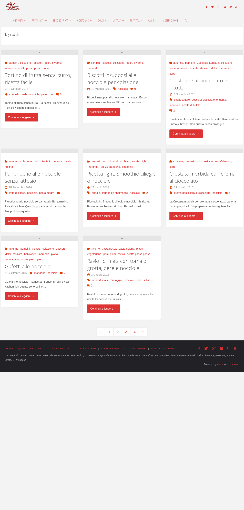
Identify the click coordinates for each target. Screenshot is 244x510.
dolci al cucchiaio (119, 253)
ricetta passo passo (30, 114)
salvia (146, 418)
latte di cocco (17, 284)
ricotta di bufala (191, 151)
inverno (56, 108)
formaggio (116, 418)
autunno (178, 108)
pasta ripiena (126, 386)
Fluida (219, 502)
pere (44, 140)
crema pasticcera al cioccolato (192, 284)
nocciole (34, 140)
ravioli (121, 392)
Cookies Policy (113, 486)
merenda (10, 114)
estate (135, 253)
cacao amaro (182, 145)
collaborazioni (178, 114)
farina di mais (100, 418)
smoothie (127, 258)
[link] (185, 20)
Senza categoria (110, 258)
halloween (30, 392)
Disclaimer (138, 486)
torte (46, 114)
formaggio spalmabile (115, 284)
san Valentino (223, 253)
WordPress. (232, 502)
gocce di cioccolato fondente (209, 145)
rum (51, 140)
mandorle (39, 411)
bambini (13, 108)
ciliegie (96, 284)
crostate (193, 114)
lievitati (46, 253)
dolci (47, 108)
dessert (38, 108)
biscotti (107, 108)
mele (24, 140)
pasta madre (46, 284)
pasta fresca (109, 386)
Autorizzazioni (163, 486)
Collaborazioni (59, 486)
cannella (14, 140)
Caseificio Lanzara (208, 108)
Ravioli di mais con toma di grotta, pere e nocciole (117, 402)
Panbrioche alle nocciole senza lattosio (33, 269)
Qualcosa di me (30, 486)
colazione (26, 108)
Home (9, 486)
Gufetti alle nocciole (27, 404)
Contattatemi (86, 486)
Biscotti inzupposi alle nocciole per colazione (113, 125)
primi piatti (109, 392)
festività (208, 253)
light (143, 253)
